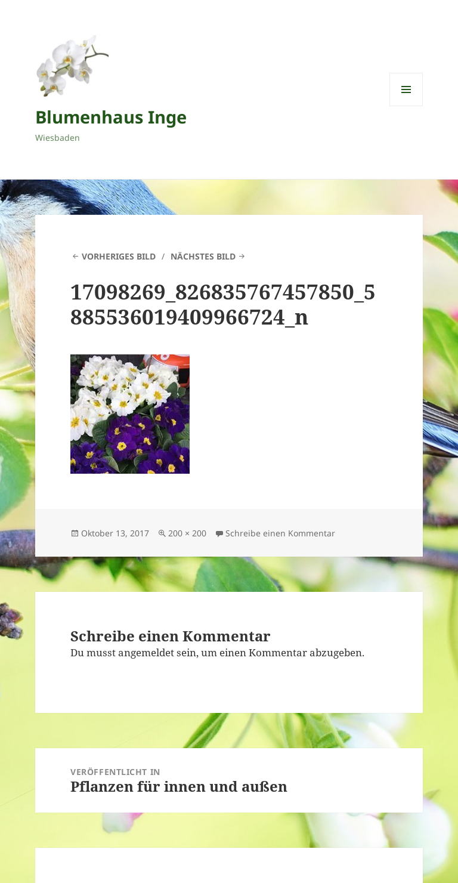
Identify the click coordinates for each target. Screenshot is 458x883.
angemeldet (146, 652)
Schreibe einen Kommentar (280, 533)
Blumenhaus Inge (111, 116)
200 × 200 (187, 533)
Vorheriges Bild (119, 256)
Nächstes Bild (203, 256)
